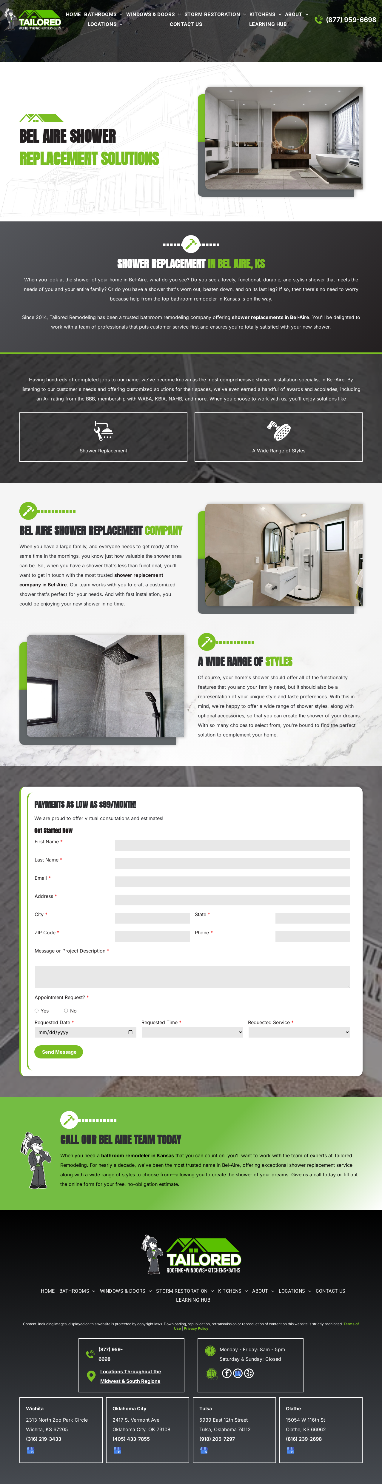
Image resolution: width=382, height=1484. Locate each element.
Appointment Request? (60, 997)
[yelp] (249, 1374)
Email (41, 878)
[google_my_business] (238, 1374)
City (39, 914)
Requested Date (52, 1022)
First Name (47, 842)
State (200, 914)
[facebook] (227, 1374)
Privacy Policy (196, 1328)
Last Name (46, 860)
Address (44, 896)
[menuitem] (72, 15)
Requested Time (159, 1022)
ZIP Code (45, 933)
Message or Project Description (70, 951)
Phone (202, 933)
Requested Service (269, 1022)
